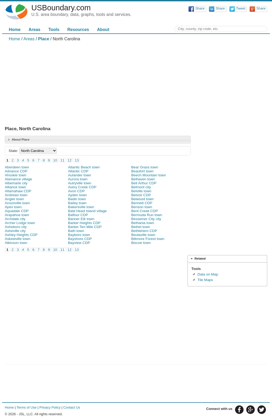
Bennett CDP (141, 203)
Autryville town (79, 183)
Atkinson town (16, 243)
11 (62, 160)
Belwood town (142, 199)
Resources (78, 29)
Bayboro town (79, 235)
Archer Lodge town (20, 223)
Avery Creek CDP (82, 187)
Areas (34, 29)
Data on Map (207, 274)
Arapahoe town (17, 215)
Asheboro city (16, 227)
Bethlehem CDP (144, 231)
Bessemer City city (146, 219)
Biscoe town (141, 243)
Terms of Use (26, 407)
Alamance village (18, 179)
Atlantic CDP (78, 171)
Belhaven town (143, 179)
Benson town (141, 207)
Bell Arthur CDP (143, 183)
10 (55, 160)
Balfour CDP (78, 215)
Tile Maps (205, 280)
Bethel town (140, 227)
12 (69, 160)
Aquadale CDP (17, 211)
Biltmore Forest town (147, 239)
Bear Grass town (144, 167)
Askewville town (17, 239)
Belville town (141, 191)
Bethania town (142, 223)
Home (14, 29)
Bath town (76, 231)
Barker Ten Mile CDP (85, 227)
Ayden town (77, 195)
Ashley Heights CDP (21, 235)
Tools (53, 29)
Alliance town (15, 187)
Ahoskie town (15, 175)
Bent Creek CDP (144, 211)
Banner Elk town (81, 219)
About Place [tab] (18, 139)
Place (43, 39)
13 (77, 160)
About (103, 29)
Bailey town (77, 203)
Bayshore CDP (80, 239)
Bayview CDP (79, 243)
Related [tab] (197, 259)
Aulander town (79, 175)
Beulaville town (143, 235)
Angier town (14, 199)
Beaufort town (142, 171)
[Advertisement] (136, 84)
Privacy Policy (50, 407)
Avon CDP (76, 191)
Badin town (77, 199)
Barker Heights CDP (84, 223)
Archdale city (15, 219)
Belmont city (141, 187)
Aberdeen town (17, 167)
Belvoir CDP (141, 195)
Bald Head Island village (87, 211)
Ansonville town (17, 203)
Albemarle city (16, 183)
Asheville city (15, 231)
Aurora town (77, 179)
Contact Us (71, 407)
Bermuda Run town (146, 215)
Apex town (13, 207)
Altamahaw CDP (18, 191)
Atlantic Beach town (84, 167)
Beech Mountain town (148, 175)
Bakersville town (81, 207)
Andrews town (16, 195)
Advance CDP (16, 171)
